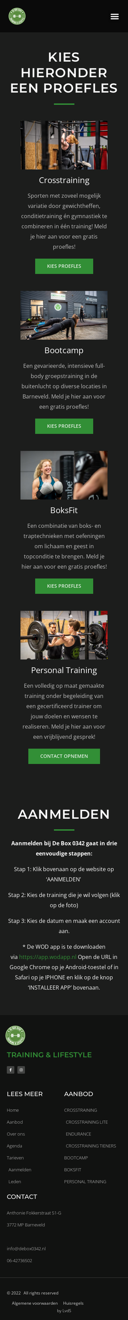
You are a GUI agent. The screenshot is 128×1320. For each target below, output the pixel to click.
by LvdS (64, 1311)
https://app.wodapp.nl (47, 957)
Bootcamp (64, 350)
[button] (114, 16)
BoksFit (64, 510)
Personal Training (64, 669)
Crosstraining (64, 179)
